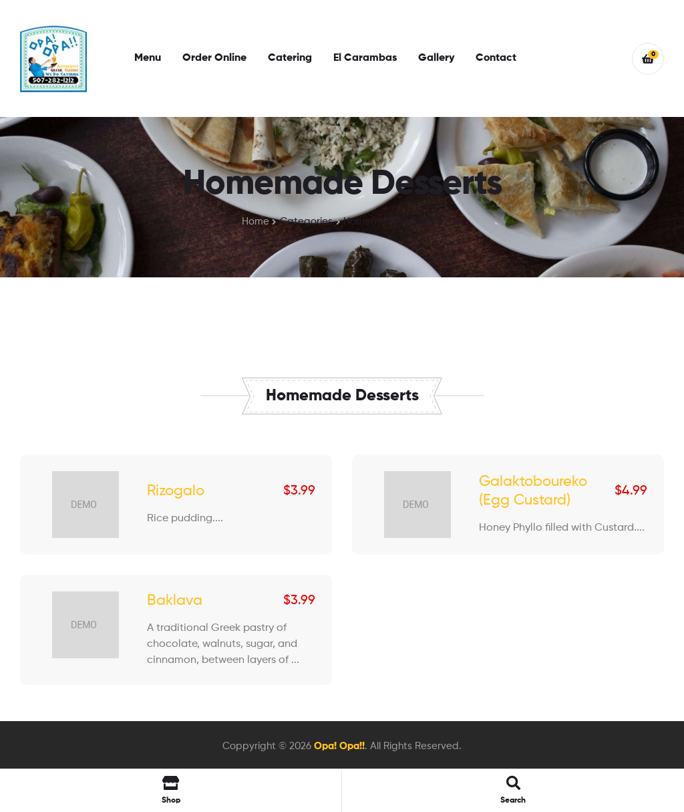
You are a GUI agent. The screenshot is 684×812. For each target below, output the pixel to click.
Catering (290, 58)
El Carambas (365, 58)
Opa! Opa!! (339, 746)
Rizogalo (175, 491)
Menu (147, 58)
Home (255, 222)
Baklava (174, 600)
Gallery (436, 58)
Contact (496, 58)
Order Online (214, 58)
